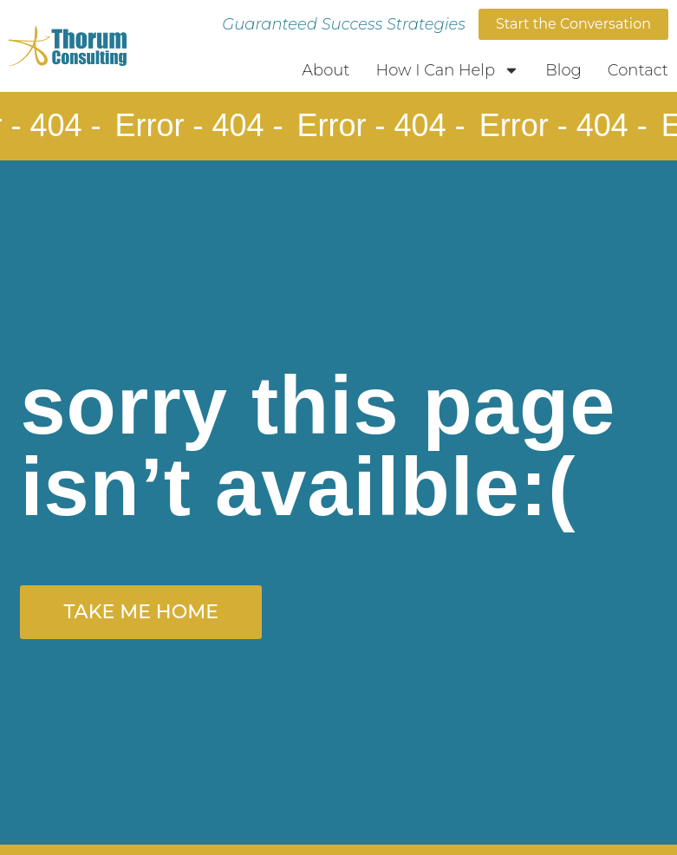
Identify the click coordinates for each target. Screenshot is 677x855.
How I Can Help (448, 70)
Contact (638, 70)
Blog (563, 70)
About (325, 70)
